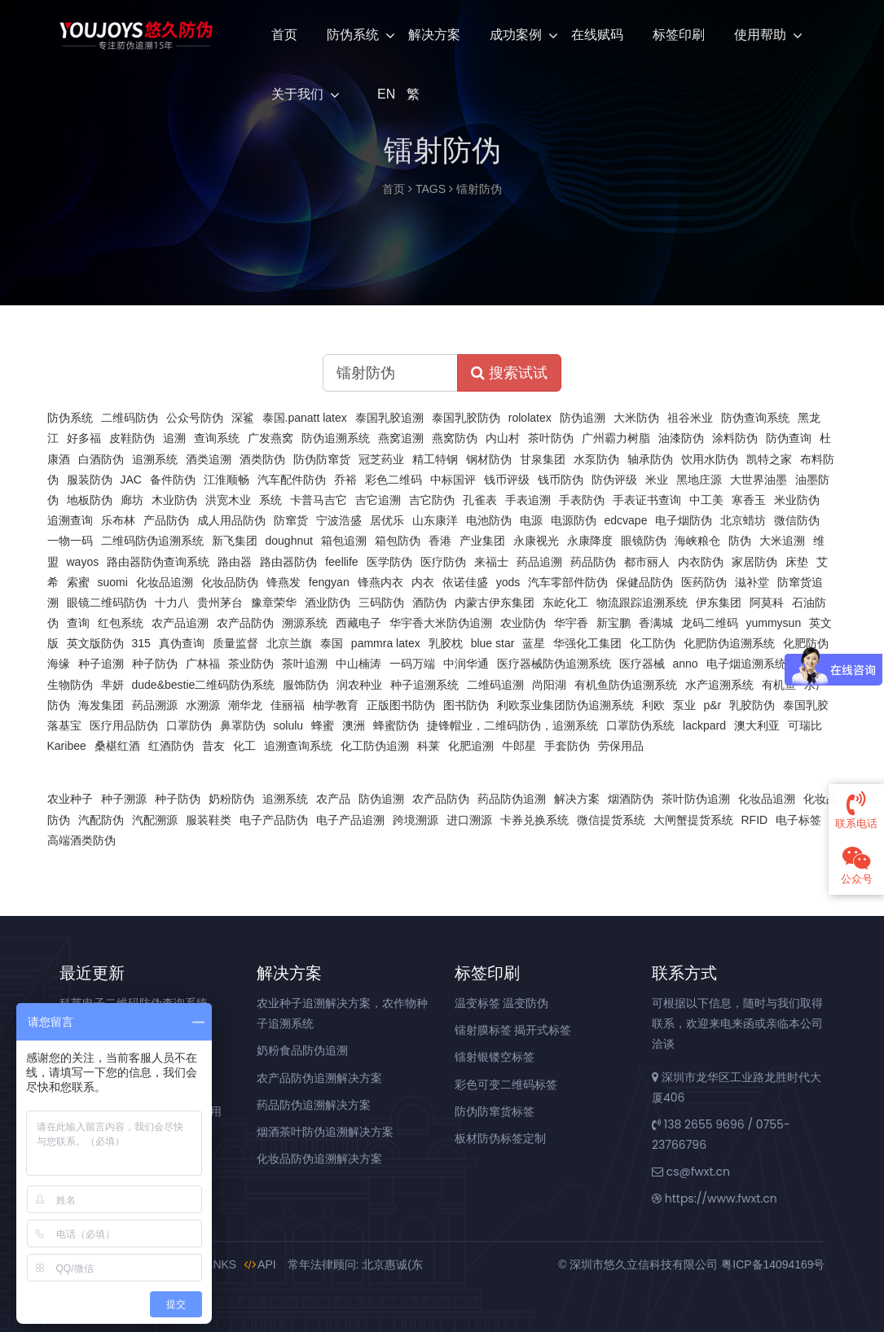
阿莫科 (767, 602)
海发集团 (101, 705)
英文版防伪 (95, 643)
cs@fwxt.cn (691, 1171)
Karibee (66, 745)
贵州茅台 (220, 602)
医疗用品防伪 (124, 725)
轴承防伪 (650, 459)
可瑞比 (805, 725)
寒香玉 (749, 499)
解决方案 (434, 35)
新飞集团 (234, 540)
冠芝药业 (381, 459)
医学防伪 (389, 561)
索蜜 (78, 582)
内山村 (503, 438)
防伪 (739, 540)
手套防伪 (567, 745)
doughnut (289, 540)
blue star (493, 643)
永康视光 (536, 540)
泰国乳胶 (806, 705)
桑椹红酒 (117, 745)
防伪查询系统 (755, 417)
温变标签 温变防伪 (502, 1003)
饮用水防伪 (709, 459)
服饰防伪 (305, 684)
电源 (531, 520)
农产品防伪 (245, 622)
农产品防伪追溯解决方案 (319, 1078)
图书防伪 (466, 705)
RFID (754, 819)
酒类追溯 (208, 459)
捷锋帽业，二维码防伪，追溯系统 (512, 725)
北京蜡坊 (743, 520)
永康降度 (590, 540)
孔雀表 (480, 499)
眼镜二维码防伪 (107, 602)
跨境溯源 (415, 819)
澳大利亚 (757, 725)
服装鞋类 (208, 819)
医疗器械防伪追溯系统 (554, 663)
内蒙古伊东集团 (494, 602)
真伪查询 (182, 643)
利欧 (653, 705)
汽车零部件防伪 (568, 582)
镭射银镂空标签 (494, 1057)
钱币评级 (507, 479)
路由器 (235, 561)
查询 (78, 622)
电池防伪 (489, 520)
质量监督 (235, 643)
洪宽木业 (228, 499)
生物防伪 (70, 684)
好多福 (84, 438)
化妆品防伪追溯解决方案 (319, 1158)
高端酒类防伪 (81, 840)
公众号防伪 (194, 417)
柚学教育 (335, 705)
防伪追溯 (582, 417)
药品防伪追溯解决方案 (314, 1105)
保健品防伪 (644, 582)
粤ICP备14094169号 (773, 1264)
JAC (131, 479)
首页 (284, 35)
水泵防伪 (596, 459)
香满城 (656, 622)
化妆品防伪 (229, 582)
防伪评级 (614, 479)
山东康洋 (435, 520)
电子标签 (798, 819)
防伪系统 (353, 35)
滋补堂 (752, 582)
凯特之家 (769, 459)
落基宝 (64, 725)
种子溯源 (124, 798)
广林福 (203, 663)
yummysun (774, 622)
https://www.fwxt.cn (714, 1198)
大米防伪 (636, 417)
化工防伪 (652, 643)
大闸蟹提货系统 (693, 819)
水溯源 (203, 705)
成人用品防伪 (231, 520)
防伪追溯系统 (335, 438)
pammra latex (385, 643)
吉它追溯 (378, 499)
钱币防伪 (560, 479)
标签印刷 (679, 35)
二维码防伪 (129, 417)
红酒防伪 (171, 745)
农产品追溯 (180, 622)
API (260, 1264)
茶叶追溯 (305, 663)
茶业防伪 (251, 663)
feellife (341, 561)
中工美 (706, 499)
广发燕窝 (270, 438)
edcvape (626, 520)
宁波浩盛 (339, 520)
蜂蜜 (322, 725)
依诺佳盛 (465, 582)
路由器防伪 (288, 561)
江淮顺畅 (226, 479)
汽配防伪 (101, 819)
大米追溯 (782, 540)
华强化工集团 (587, 643)
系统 (270, 499)
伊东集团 (718, 602)
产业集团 (482, 540)
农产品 (333, 798)
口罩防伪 (189, 725)
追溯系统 (155, 459)
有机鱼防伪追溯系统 (625, 684)
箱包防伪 (397, 540)
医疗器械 (642, 663)
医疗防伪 (443, 561)
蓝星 (533, 643)
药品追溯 (539, 561)
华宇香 (571, 622)
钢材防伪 (489, 459)
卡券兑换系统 (534, 819)
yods (508, 582)
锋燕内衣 (380, 582)
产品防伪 (166, 520)
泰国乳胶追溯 (389, 417)
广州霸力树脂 (616, 438)
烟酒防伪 (630, 798)
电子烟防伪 (683, 520)
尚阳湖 (549, 684)
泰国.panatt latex (304, 417)
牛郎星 (519, 745)
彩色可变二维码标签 (506, 1084)
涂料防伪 (735, 438)
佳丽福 (287, 705)
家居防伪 (754, 561)
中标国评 (453, 479)
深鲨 (242, 417)
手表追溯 (528, 499)
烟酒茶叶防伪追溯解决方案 (325, 1132)
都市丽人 (647, 561)
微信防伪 (797, 520)
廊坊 (132, 499)
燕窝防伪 (454, 438)
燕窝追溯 (401, 438)
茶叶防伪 (551, 438)
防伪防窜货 (321, 459)
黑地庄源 (699, 479)
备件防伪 (173, 479)
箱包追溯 (344, 540)
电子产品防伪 (274, 819)
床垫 (796, 561)
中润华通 (466, 663)
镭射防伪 (479, 188)
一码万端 (412, 663)
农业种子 (70, 798)
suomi (113, 582)
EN (384, 94)
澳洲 (353, 725)
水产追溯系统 (719, 684)
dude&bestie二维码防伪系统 (203, 684)
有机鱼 (779, 684)
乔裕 (345, 479)
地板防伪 (89, 499)
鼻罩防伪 (243, 725)
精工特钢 (435, 459)
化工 (244, 745)
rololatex (530, 417)
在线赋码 (597, 35)
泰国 (331, 643)
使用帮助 (760, 35)
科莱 (428, 745)
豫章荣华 (274, 602)
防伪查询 (788, 438)
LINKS (213, 1264)
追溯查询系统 (298, 745)
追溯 (174, 438)
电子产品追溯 (350, 819)
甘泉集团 (542, 459)
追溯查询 (70, 520)
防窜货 (291, 520)
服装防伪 (89, 479)
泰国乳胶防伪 (466, 417)
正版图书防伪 (401, 705)
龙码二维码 (709, 622)
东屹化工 (565, 602)
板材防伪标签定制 (500, 1138)
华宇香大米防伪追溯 (440, 622)
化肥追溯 (471, 745)
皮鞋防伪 (132, 438)
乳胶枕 (446, 643)
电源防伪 (573, 520)
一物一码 (70, 540)
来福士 (491, 561)
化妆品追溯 (164, 582)
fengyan (329, 582)
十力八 (172, 602)
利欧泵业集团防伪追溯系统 (565, 705)
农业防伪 (523, 622)
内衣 (422, 582)
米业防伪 (797, 499)
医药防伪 (704, 582)
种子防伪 (155, 663)
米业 (656, 479)
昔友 (213, 745)
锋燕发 (283, 582)
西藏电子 (358, 622)
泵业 (684, 705)
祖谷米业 (690, 417)
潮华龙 (245, 705)
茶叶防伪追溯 (696, 798)
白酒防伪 (101, 459)
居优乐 (387, 520)
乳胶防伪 (752, 705)
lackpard (704, 725)
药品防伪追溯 (511, 798)
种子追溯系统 (424, 684)
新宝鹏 (613, 622)
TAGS (431, 188)
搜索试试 (509, 373)
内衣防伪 (700, 561)
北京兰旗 (289, 643)
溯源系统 (305, 622)
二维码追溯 (495, 684)
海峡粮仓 (697, 540)
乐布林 (118, 520)
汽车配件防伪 (291, 479)
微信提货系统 (611, 819)
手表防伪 (582, 499)
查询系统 (217, 438)
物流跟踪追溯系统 (642, 602)
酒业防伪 (327, 602)
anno (685, 663)
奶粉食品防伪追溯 (302, 1050)
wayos (83, 561)
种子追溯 (101, 663)
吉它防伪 (432, 499)
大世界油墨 (758, 479)
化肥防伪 (806, 643)
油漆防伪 (681, 438)
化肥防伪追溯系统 (729, 643)
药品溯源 (155, 705)
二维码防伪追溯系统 (152, 540)
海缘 (58, 663)
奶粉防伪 (231, 798)
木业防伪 (174, 499)
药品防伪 (593, 561)
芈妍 (112, 684)
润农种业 (359, 684)
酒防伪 (429, 602)
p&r (713, 705)
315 (141, 643)
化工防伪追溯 (375, 745)
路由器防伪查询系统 (158, 561)
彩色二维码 (393, 479)
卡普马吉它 (318, 499)
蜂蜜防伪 (396, 725)
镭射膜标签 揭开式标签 (513, 1030)
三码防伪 (381, 602)
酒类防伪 (262, 459)
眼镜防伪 (643, 540)
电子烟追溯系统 (746, 663)
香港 (440, 540)
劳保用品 (621, 745)
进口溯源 (469, 819)
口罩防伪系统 (640, 725)
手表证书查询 (647, 499)
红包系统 (120, 622)
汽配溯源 (155, 819)
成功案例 (516, 35)
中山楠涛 (358, 663)
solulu (289, 725)
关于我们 (297, 94)
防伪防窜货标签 (494, 1111)
